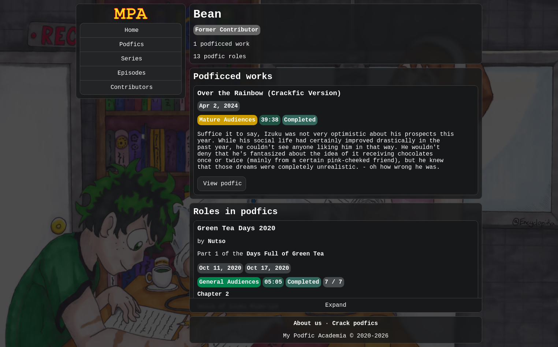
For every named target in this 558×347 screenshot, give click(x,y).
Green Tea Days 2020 (236, 228)
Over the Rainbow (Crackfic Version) (269, 93)
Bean (207, 14)
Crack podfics (355, 323)
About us (308, 323)
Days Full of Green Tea (285, 254)
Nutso (217, 241)
